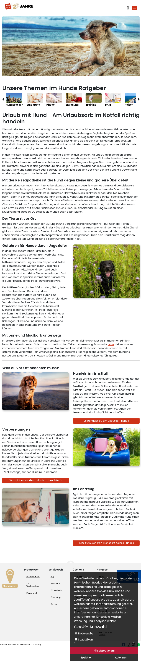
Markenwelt (31, 593)
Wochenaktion (33, 576)
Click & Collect (57, 590)
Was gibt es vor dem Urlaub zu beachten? (35, 480)
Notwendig (84, 633)
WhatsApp (55, 597)
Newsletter (55, 583)
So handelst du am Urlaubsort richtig (106, 421)
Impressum (13, 644)
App (52, 576)
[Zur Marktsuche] (10, 579)
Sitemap (37, 644)
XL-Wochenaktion (33, 584)
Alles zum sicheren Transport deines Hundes (106, 543)
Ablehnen (121, 657)
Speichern (87, 657)
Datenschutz (26, 644)
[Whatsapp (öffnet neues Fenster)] (138, 644)
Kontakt (54, 604)
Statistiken (84, 639)
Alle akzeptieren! (104, 650)
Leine (111, 344)
